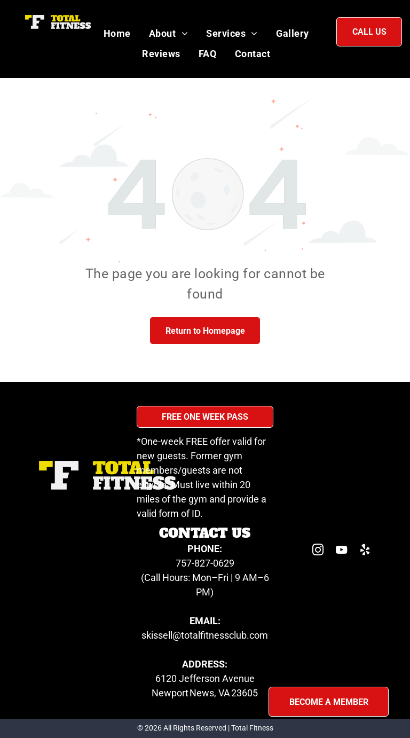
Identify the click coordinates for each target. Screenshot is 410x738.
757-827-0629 (205, 563)
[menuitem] (117, 33)
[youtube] (341, 551)
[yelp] (365, 551)
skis (149, 635)
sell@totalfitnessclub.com (213, 635)
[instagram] (318, 551)
